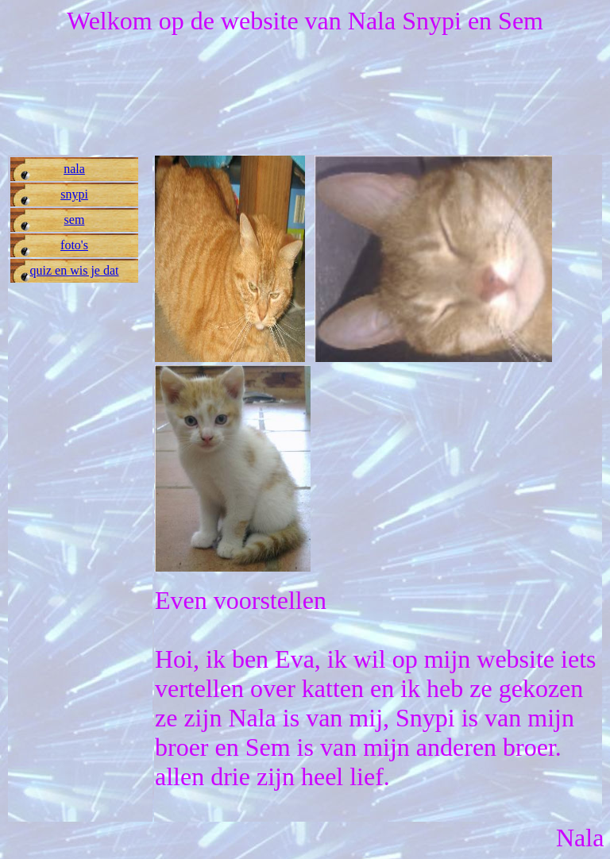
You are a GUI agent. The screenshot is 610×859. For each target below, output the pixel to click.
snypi (74, 194)
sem (74, 219)
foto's (74, 245)
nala (74, 168)
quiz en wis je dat (74, 270)
